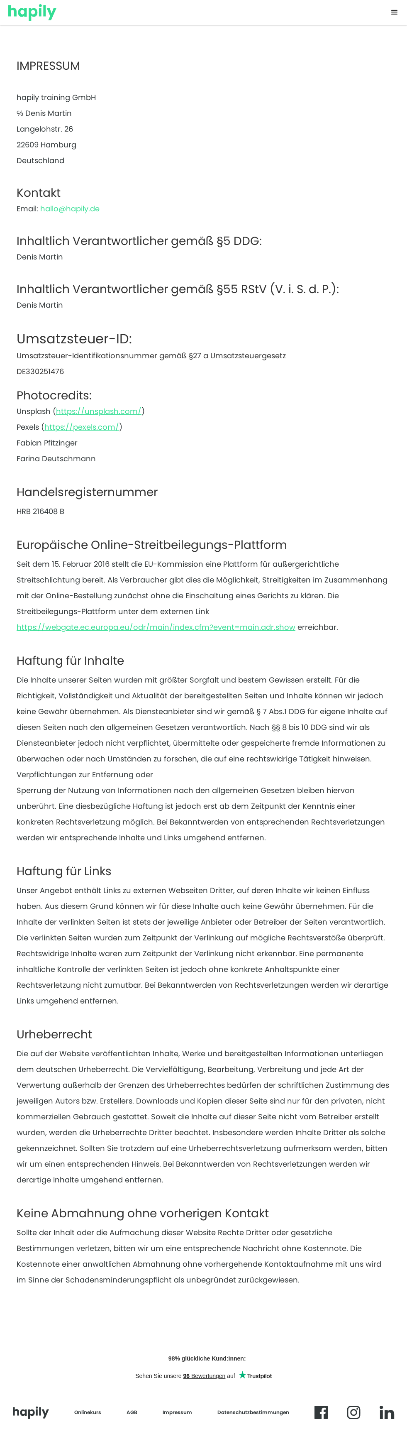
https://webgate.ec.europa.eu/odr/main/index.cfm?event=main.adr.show (156, 627)
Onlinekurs (87, 1412)
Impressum (177, 1412)
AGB (132, 1412)
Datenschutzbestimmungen (253, 1412)
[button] (394, 12)
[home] (32, 10)
